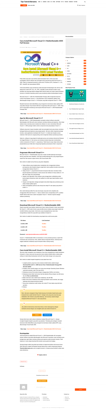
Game (68, 65)
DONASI (37, 314)
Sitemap (66, 399)
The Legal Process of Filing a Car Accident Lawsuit (79, 128)
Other (68, 71)
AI (67, 60)
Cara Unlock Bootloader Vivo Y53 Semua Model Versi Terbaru (82, 133)
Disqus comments (42, 380)
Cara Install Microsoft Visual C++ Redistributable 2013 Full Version (44, 245)
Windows (69, 81)
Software (29, 47)
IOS (67, 68)
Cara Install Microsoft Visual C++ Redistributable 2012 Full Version (44, 200)
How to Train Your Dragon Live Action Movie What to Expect (81, 123)
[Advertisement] (53, 24)
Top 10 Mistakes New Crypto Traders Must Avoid (79, 108)
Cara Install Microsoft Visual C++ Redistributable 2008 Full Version (44, 113)
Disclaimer (45, 396)
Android (69, 63)
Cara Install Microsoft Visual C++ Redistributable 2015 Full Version (44, 329)
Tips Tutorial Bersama (53, 406)
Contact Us (67, 397)
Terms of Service (46, 399)
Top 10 (68, 76)
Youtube (69, 84)
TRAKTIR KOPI (47, 314)
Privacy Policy (46, 397)
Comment (35, 47)
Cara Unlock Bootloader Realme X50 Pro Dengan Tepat (80, 138)
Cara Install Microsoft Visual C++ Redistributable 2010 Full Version (44, 148)
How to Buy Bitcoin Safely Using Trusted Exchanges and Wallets (82, 143)
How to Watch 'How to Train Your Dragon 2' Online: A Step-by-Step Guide (84, 113)
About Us (67, 396)
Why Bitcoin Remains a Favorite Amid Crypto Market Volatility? (82, 104)
